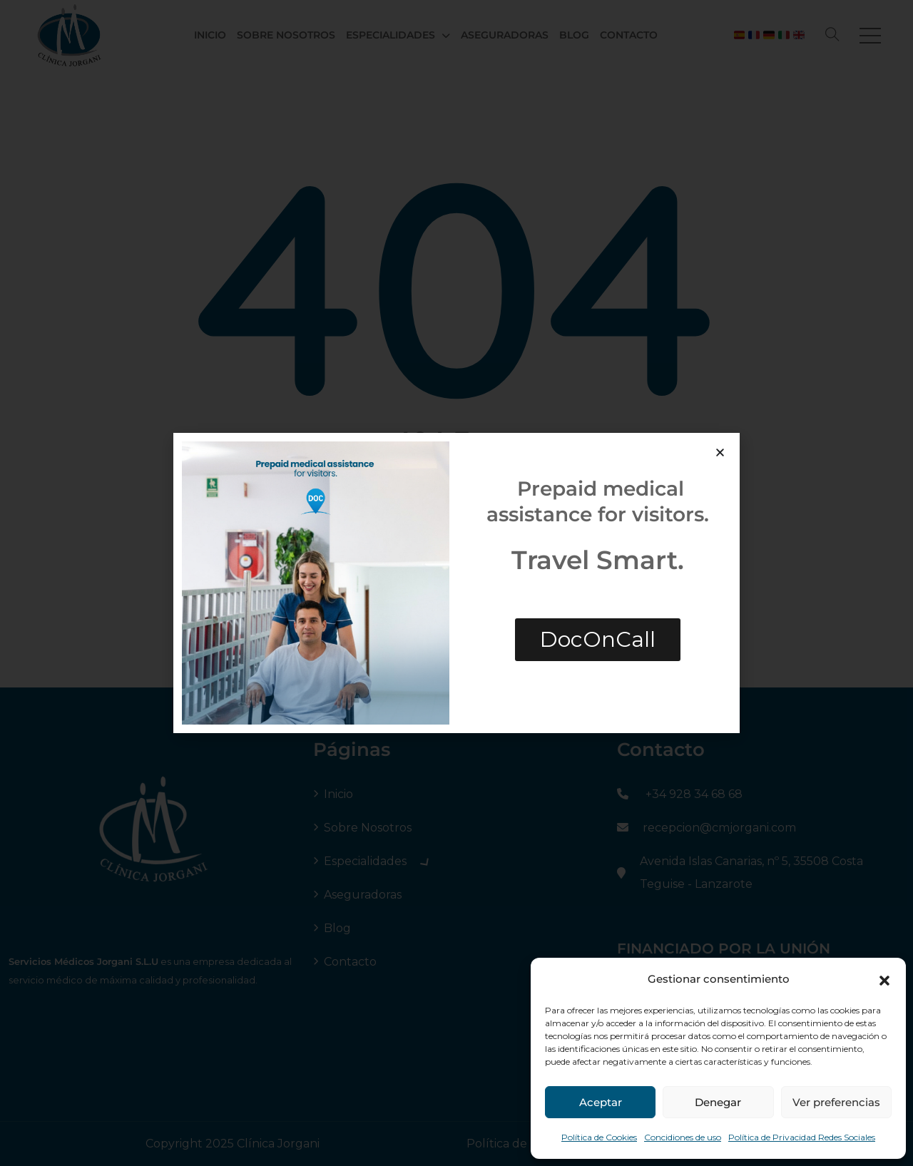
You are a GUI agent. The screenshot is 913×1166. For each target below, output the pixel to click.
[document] (456, 583)
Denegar (718, 1102)
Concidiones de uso (682, 1137)
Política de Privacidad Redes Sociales (801, 1137)
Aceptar (600, 1102)
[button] (884, 979)
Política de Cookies (599, 1137)
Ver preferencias (836, 1102)
